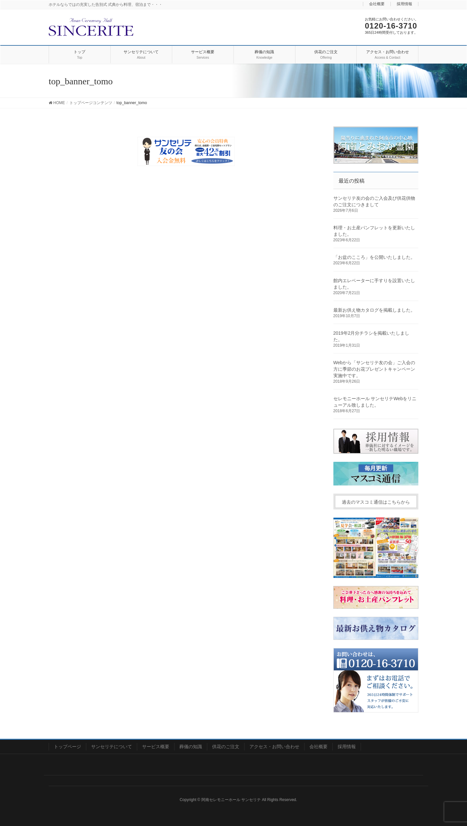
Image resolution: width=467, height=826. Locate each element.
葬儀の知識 (190, 746)
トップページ (67, 746)
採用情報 (404, 4)
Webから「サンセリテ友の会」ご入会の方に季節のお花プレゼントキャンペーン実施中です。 (374, 369)
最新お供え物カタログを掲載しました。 (374, 310)
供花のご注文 (225, 746)
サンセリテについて (111, 746)
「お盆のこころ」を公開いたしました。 (374, 257)
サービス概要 (155, 746)
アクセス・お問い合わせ (274, 746)
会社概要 (377, 4)
